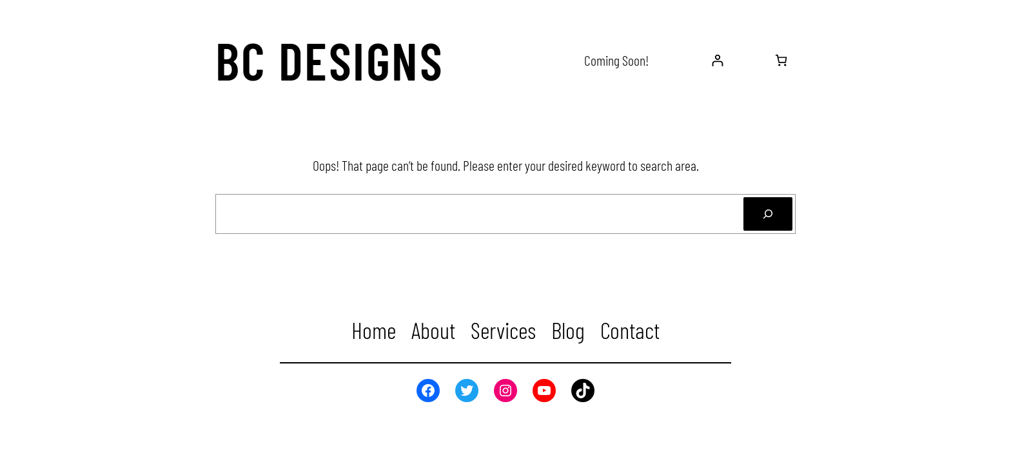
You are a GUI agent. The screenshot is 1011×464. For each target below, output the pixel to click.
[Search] (767, 214)
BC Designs (329, 60)
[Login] (717, 60)
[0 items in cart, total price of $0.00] (781, 60)
